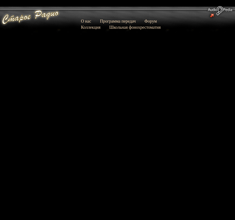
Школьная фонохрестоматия (135, 27)
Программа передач (118, 21)
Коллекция (91, 27)
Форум (150, 21)
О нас (86, 21)
